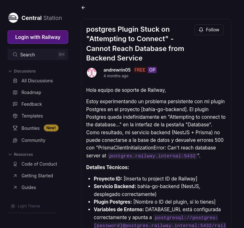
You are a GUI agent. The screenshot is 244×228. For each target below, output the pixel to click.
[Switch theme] (25, 206)
